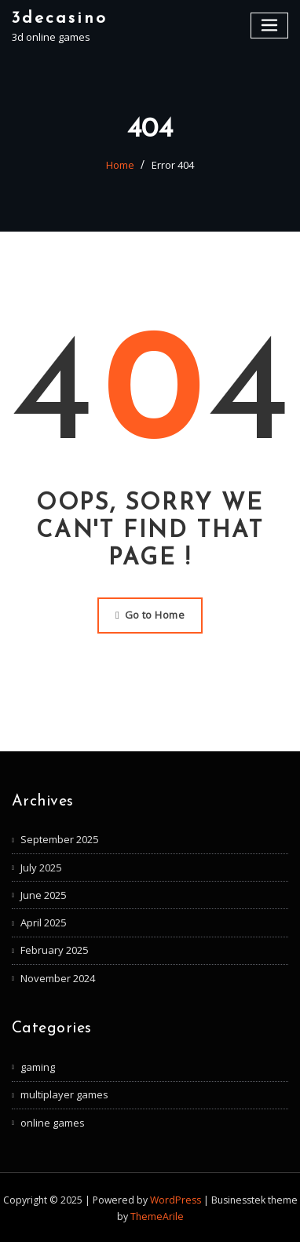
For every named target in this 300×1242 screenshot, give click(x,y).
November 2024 (57, 977)
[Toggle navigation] (270, 25)
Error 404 (173, 165)
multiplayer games (64, 1094)
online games (52, 1121)
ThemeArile (157, 1215)
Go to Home (150, 615)
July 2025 (40, 867)
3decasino (59, 17)
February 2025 (54, 950)
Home (120, 165)
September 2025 (59, 839)
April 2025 (43, 922)
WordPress (175, 1198)
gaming (37, 1066)
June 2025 (43, 894)
